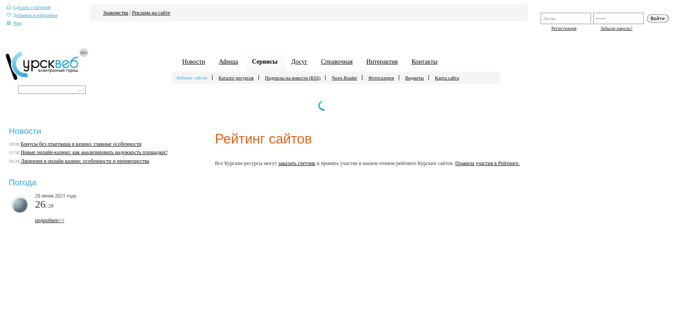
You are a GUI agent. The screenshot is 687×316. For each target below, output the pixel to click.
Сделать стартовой (29, 7)
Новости (193, 61)
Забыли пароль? (616, 28)
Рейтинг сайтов (192, 77)
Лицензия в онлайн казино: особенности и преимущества (85, 161)
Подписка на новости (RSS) (293, 77)
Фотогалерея (381, 77)
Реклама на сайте (151, 13)
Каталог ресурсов (236, 77)
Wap (14, 23)
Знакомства (115, 13)
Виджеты (414, 77)
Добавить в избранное (32, 15)
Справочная (337, 61)
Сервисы (265, 61)
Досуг (299, 61)
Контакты (424, 61)
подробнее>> (49, 220)
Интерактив (382, 61)
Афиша (228, 61)
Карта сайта (447, 77)
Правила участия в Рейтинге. (487, 163)
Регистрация (563, 28)
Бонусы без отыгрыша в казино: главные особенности (81, 144)
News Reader (344, 77)
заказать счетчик (296, 163)
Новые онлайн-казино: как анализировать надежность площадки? (94, 152)
